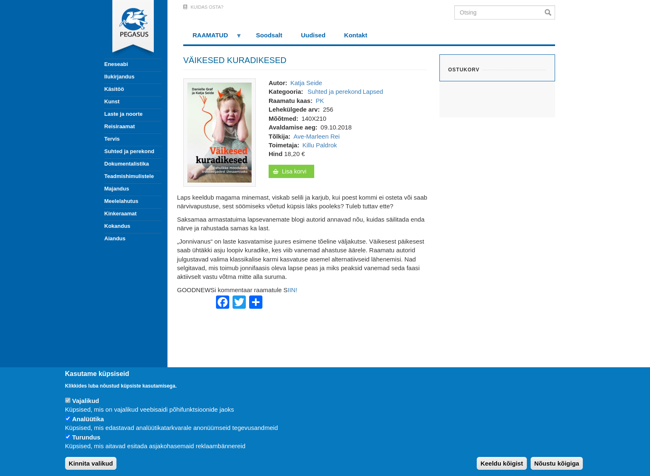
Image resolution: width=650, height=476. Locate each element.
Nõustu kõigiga (556, 463)
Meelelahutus (121, 201)
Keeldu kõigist (501, 463)
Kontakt (355, 35)
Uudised (313, 35)
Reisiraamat (119, 126)
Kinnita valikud (91, 463)
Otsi (550, 12)
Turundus (86, 437)
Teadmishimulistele (129, 176)
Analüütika (88, 418)
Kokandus (117, 226)
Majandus (116, 189)
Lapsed (373, 91)
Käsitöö (114, 89)
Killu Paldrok (319, 145)
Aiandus (115, 238)
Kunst (112, 101)
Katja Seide (306, 82)
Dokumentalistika (126, 164)
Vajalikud (85, 400)
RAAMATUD (212, 38)
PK (319, 100)
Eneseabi (116, 64)
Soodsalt (269, 35)
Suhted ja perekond (129, 151)
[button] (219, 131)
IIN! (292, 289)
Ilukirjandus (119, 76)
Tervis (112, 139)
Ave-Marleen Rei (316, 136)
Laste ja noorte (123, 114)
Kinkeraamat (120, 213)
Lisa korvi (294, 171)
